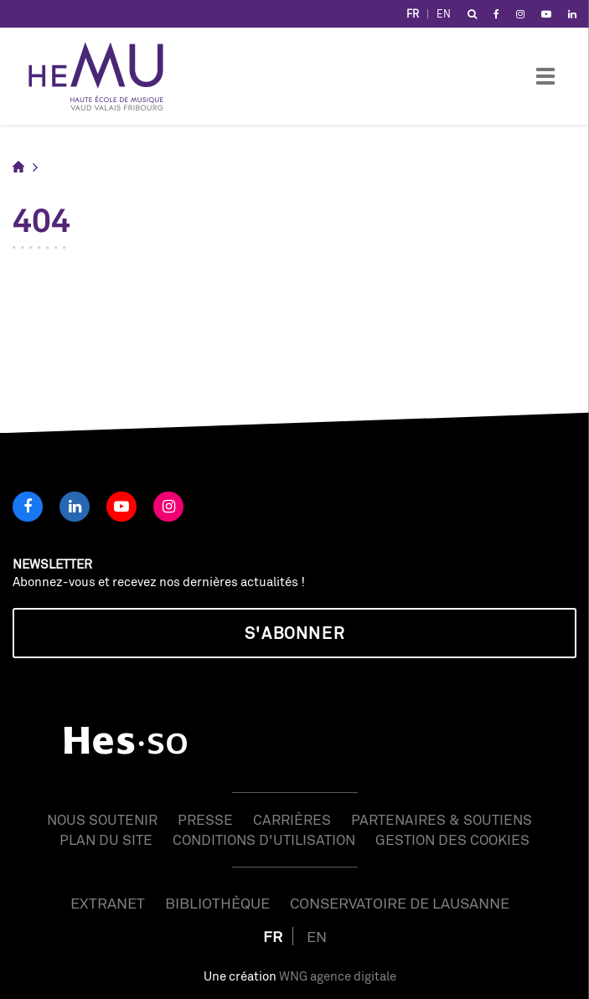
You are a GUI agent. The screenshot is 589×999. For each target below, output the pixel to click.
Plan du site (105, 839)
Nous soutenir (102, 819)
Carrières (292, 819)
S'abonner (294, 632)
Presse (205, 819)
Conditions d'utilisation (264, 839)
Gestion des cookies (452, 839)
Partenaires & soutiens (441, 819)
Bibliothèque (217, 902)
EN (444, 13)
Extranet (107, 902)
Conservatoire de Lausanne (399, 902)
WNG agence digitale (337, 976)
